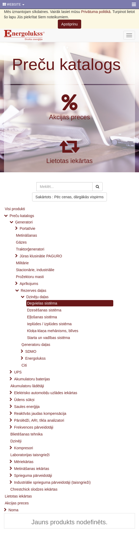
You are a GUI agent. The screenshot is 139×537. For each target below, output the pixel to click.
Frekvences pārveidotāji (33, 427)
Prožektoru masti (30, 277)
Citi (24, 365)
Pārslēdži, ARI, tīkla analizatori (39, 420)
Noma (13, 510)
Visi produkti (15, 209)
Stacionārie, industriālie (35, 270)
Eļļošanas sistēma (42, 317)
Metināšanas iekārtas (31, 468)
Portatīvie (27, 228)
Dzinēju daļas (37, 297)
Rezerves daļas (33, 290)
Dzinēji (15, 441)
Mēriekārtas (23, 462)
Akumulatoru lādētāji (27, 386)
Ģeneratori (24, 222)
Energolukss (35, 358)
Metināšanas (26, 235)
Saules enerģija (27, 406)
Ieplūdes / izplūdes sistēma (49, 324)
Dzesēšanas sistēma (44, 310)
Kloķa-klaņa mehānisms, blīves (52, 331)
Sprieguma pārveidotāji (33, 475)
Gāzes (21, 242)
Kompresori (23, 448)
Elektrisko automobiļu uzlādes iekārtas (45, 393)
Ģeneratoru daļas (35, 344)
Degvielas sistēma (42, 303)
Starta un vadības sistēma (48, 338)
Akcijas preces (69, 117)
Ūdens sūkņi (24, 400)
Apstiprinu (69, 24)
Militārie (22, 263)
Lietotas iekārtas (69, 160)
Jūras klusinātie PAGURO (41, 256)
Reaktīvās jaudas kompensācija (40, 413)
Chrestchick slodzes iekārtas (33, 489)
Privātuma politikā (96, 12)
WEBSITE (13, 4)
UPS (18, 372)
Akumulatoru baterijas (32, 379)
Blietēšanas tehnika (26, 434)
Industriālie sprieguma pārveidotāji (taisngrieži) (52, 482)
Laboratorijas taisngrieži (30, 455)
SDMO (30, 351)
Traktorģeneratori (30, 249)
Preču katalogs (66, 64)
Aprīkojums (29, 283)
